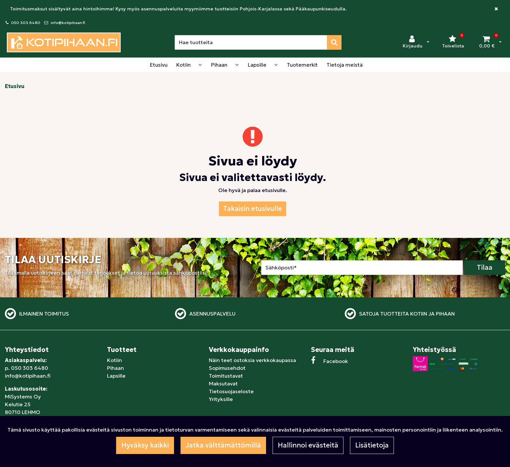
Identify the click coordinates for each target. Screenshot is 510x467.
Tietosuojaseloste (231, 391)
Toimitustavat (226, 375)
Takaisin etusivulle (252, 208)
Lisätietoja (372, 445)
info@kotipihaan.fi (68, 22)
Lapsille (116, 375)
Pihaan (115, 368)
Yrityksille (221, 399)
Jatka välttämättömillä (223, 445)
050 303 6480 (25, 22)
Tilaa (484, 267)
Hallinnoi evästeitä (308, 445)
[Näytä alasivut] (200, 65)
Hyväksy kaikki (145, 445)
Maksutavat (223, 383)
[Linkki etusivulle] (64, 42)
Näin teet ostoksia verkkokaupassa (252, 360)
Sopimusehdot (227, 368)
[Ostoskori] (487, 42)
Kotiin (114, 360)
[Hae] (251, 42)
